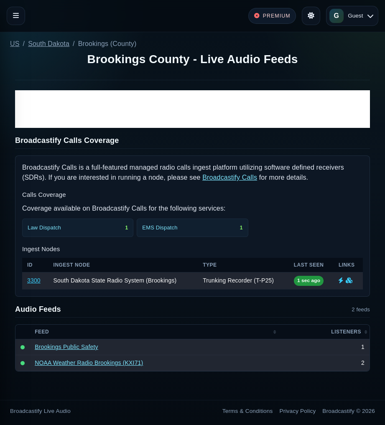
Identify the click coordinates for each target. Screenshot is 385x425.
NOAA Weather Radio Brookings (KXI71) (89, 362)
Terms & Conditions (247, 411)
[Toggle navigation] (16, 16)
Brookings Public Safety (66, 347)
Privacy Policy (298, 411)
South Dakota (48, 43)
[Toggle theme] (311, 16)
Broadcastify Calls (229, 177)
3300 (34, 280)
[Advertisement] (192, 109)
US (15, 43)
